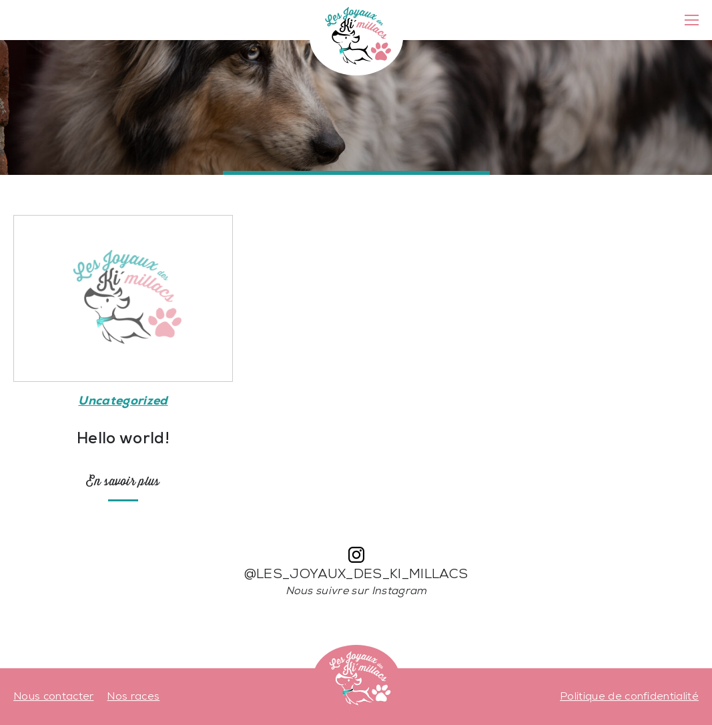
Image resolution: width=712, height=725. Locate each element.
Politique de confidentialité (629, 697)
